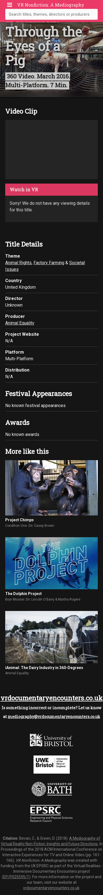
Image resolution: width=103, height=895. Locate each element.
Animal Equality (19, 323)
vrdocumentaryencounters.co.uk (52, 698)
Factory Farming (49, 262)
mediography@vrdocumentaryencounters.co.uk (54, 716)
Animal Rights (18, 262)
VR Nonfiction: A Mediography (50, 5)
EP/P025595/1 (16, 877)
